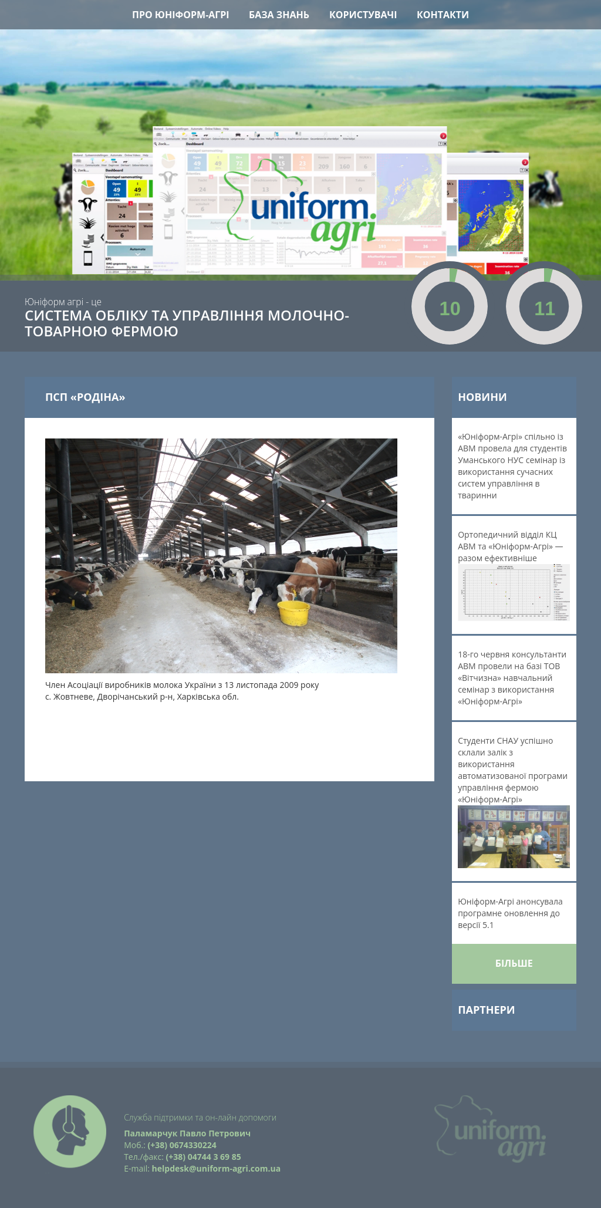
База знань (279, 14)
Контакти (443, 14)
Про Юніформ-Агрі (180, 14)
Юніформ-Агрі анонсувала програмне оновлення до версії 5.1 (510, 913)
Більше (514, 963)
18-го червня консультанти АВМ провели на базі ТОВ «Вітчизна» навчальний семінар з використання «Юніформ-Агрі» (512, 678)
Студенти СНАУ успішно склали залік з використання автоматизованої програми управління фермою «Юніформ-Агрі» (514, 802)
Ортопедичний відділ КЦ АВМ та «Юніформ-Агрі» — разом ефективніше (514, 575)
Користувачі (363, 14)
